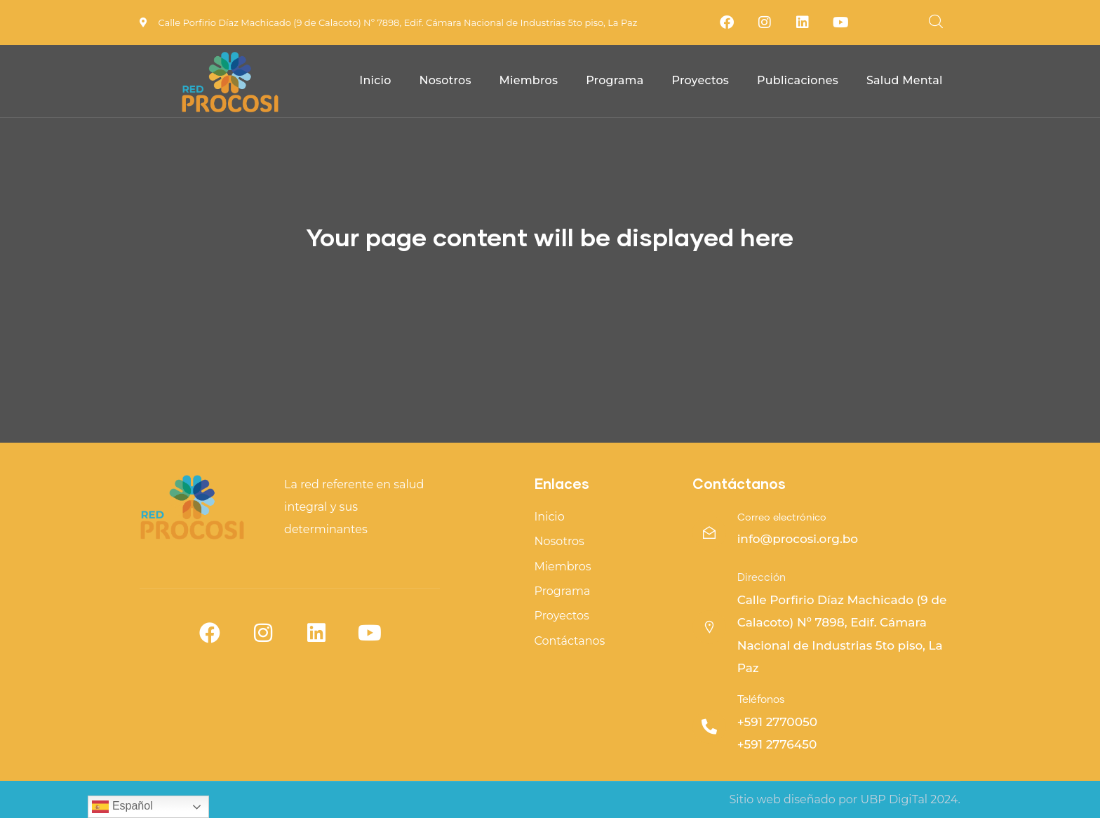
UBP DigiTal (893, 799)
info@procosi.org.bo (798, 539)
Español (122, 806)
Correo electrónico (781, 518)
